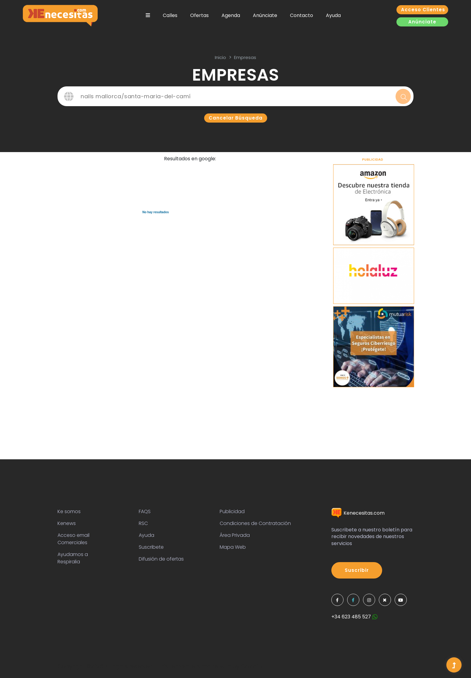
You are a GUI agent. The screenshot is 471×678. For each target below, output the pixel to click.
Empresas (245, 57)
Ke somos (69, 511)
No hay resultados (155, 212)
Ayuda (333, 15)
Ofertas (199, 15)
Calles (170, 15)
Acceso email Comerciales (73, 539)
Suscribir (357, 570)
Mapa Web (233, 547)
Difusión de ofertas (161, 558)
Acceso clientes (423, 9)
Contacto (301, 15)
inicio (220, 57)
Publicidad (232, 511)
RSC (143, 523)
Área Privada (235, 535)
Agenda (231, 15)
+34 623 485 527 (354, 616)
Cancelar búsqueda (236, 118)
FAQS (145, 511)
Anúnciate (265, 15)
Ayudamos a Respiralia (73, 558)
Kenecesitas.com (358, 512)
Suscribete (151, 547)
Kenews (67, 523)
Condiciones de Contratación (255, 523)
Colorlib (251, 666)
